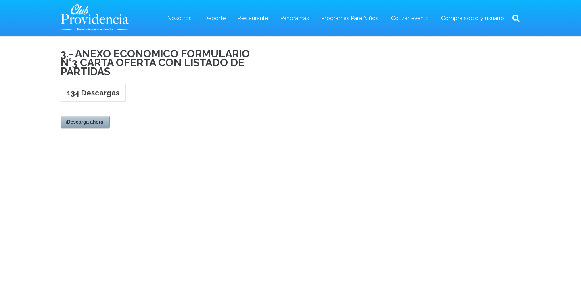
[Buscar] (516, 18)
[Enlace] (95, 18)
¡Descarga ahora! (85, 122)
